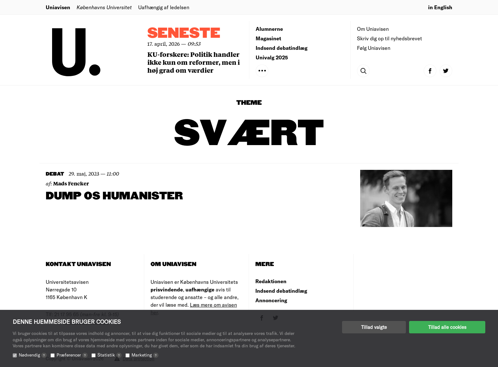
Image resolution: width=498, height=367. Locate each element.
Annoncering (271, 300)
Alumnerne (269, 29)
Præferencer (72, 354)
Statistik (110, 354)
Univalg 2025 (272, 57)
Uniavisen (58, 7)
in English (440, 7)
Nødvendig (33, 354)
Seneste (183, 33)
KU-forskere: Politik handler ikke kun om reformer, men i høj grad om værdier (193, 62)
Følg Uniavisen (373, 48)
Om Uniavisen (373, 29)
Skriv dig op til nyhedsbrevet (389, 38)
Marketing (144, 354)
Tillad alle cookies (447, 327)
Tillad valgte (374, 327)
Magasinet (268, 38)
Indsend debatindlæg (281, 48)
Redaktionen (270, 281)
